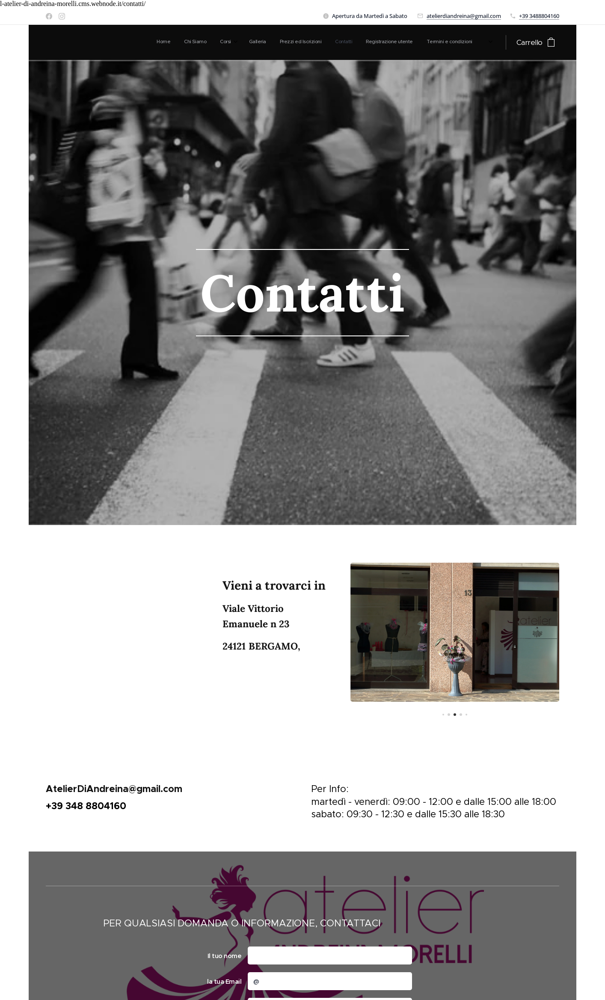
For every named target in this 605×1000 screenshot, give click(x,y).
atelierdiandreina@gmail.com (464, 16)
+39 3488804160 (539, 16)
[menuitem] (378, 42)
